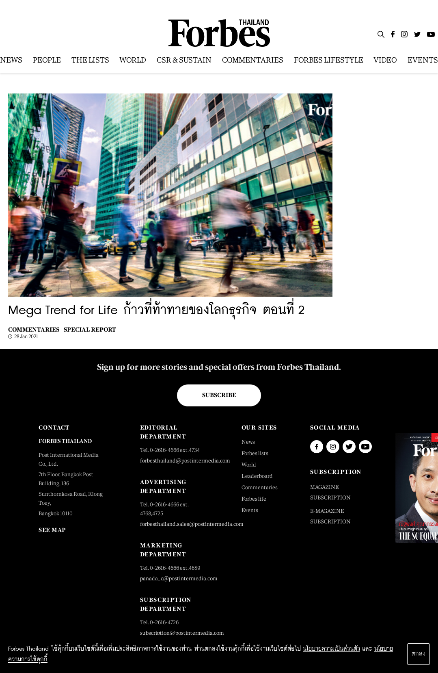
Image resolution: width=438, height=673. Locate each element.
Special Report (90, 329)
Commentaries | (35, 329)
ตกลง (418, 654)
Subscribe (219, 395)
